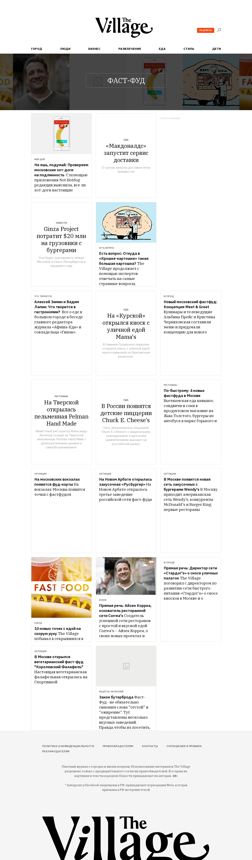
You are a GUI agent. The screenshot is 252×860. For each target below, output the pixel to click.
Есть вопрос (106, 247)
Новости (61, 222)
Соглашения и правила (184, 746)
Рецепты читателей (111, 691)
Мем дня (39, 159)
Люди (65, 48)
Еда (162, 48)
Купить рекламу (170, 118)
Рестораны (61, 396)
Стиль (188, 48)
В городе (169, 562)
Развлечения (129, 48)
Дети (216, 48)
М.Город (169, 296)
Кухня (102, 600)
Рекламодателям (56, 751)
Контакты (150, 746)
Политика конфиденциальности (68, 746)
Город (36, 48)
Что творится (43, 296)
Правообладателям (118, 746)
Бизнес (94, 48)
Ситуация (40, 473)
